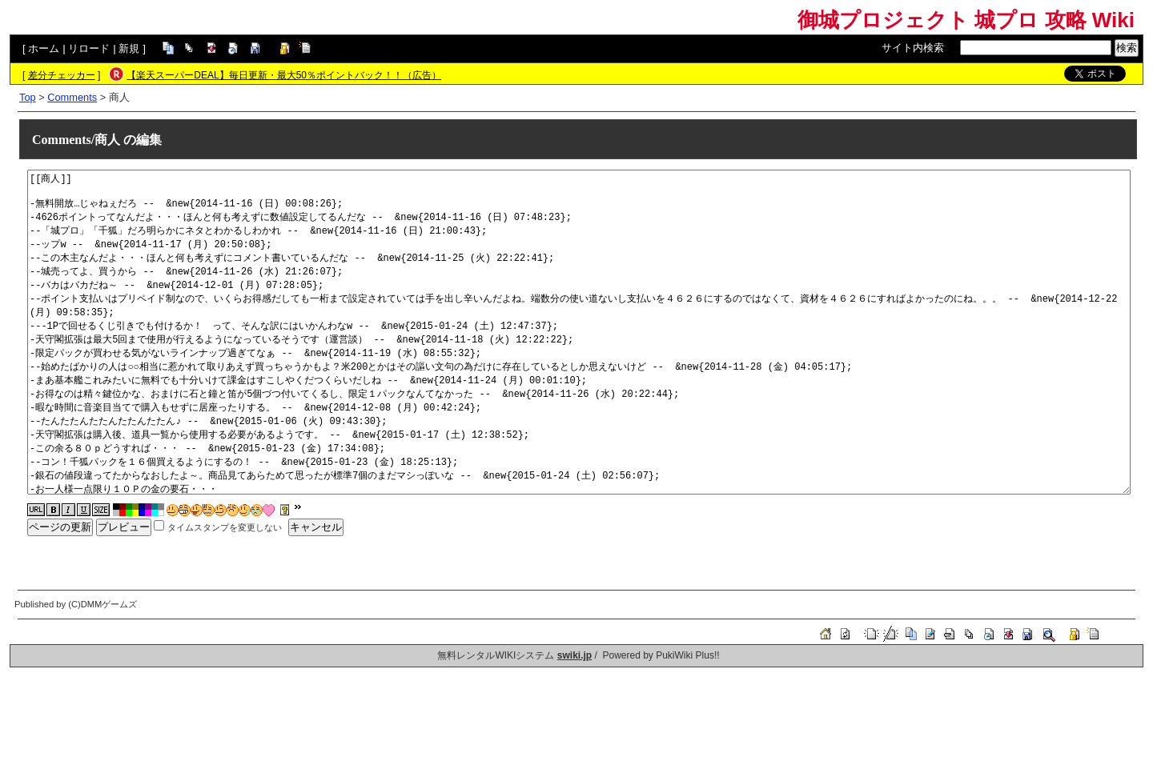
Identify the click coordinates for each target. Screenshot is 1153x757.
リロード (89, 48)
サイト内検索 (913, 48)
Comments (72, 97)
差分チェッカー (61, 75)
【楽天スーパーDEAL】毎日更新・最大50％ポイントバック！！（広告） (284, 75)
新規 (129, 48)
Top (27, 97)
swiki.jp (574, 655)
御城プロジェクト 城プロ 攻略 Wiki (966, 20)
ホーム (43, 48)
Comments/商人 (76, 139)
